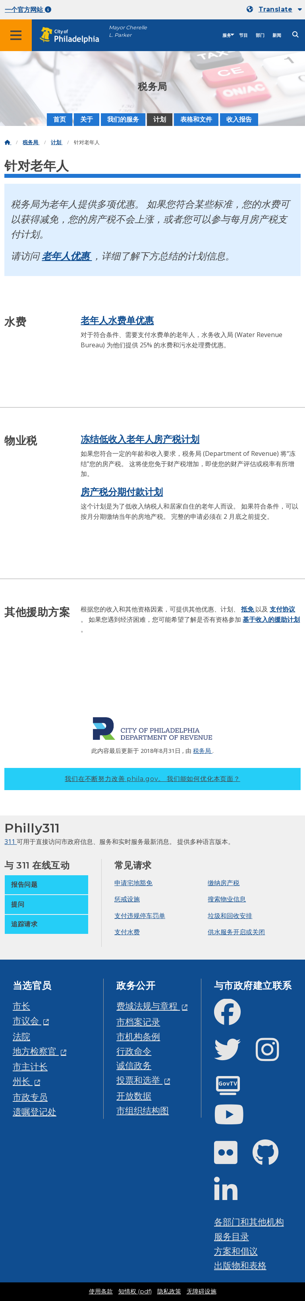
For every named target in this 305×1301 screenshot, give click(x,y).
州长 (23, 1081)
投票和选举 (139, 1080)
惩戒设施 (127, 899)
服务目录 (231, 1236)
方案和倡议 (236, 1251)
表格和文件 (196, 119)
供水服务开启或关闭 (236, 932)
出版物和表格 (240, 1265)
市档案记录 (138, 1021)
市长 (21, 1006)
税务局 (31, 142)
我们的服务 (123, 119)
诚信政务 (133, 1065)
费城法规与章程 (148, 1006)
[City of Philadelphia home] (73, 35)
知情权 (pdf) (135, 1291)
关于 (86, 119)
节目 (243, 35)
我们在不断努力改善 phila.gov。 (152, 779)
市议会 (27, 1020)
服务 (226, 35)
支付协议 (282, 609)
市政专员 (30, 1097)
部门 (260, 35)
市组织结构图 (142, 1110)
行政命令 (133, 1051)
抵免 (248, 609)
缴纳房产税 (223, 882)
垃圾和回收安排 (230, 915)
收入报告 (239, 119)
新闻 (276, 35)
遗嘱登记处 (34, 1111)
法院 (21, 1036)
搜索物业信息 (227, 899)
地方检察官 (36, 1051)
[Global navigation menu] (16, 35)
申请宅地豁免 (133, 882)
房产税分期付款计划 (122, 491)
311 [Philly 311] (10, 841)
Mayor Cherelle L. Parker (128, 31)
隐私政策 (169, 1291)
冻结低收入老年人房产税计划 (140, 439)
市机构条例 (138, 1036)
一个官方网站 (28, 9)
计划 (159, 119)
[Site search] (295, 34)
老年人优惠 (67, 255)
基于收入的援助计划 (271, 619)
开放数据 (133, 1096)
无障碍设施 (201, 1291)
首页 (59, 119)
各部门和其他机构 (249, 1221)
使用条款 (101, 1291)
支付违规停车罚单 (139, 915)
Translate (275, 9)
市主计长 (30, 1066)
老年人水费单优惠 (117, 320)
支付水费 (127, 932)
